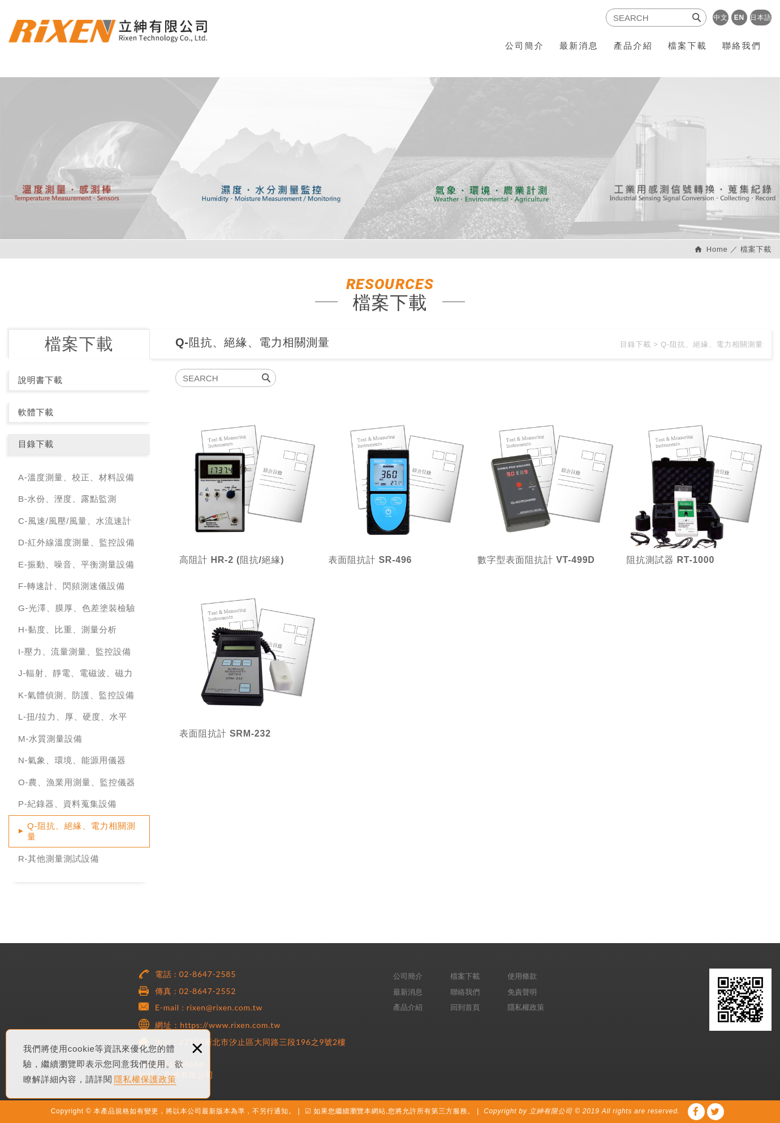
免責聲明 (522, 992)
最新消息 (578, 45)
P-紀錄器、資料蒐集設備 (67, 803)
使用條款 (522, 976)
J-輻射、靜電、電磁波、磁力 (75, 673)
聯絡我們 (741, 45)
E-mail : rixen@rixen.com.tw (208, 1007)
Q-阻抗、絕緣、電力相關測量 (81, 831)
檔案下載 (687, 45)
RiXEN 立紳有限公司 (118, 38)
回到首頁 (465, 1007)
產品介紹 (633, 45)
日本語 (761, 17)
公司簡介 (524, 45)
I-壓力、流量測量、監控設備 (74, 651)
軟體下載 (36, 412)
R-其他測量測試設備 (58, 858)
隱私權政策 (525, 1007)
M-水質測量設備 (50, 738)
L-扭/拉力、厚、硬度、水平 (72, 716)
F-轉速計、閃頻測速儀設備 (71, 586)
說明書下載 (40, 380)
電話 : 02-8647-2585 (195, 974)
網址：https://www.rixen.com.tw (218, 1025)
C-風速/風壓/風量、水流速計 (74, 521)
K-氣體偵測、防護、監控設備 (76, 695)
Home (715, 249)
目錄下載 (36, 444)
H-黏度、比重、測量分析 (67, 629)
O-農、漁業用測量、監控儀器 (76, 782)
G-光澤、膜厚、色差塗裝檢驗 (76, 608)
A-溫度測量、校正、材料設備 (76, 477)
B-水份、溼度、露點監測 (67, 499)
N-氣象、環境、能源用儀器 (72, 760)
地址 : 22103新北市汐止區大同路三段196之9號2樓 (250, 1042)
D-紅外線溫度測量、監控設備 (76, 542)
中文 (720, 17)
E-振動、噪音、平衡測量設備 (76, 564)
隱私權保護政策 (145, 1079)
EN (739, 17)
